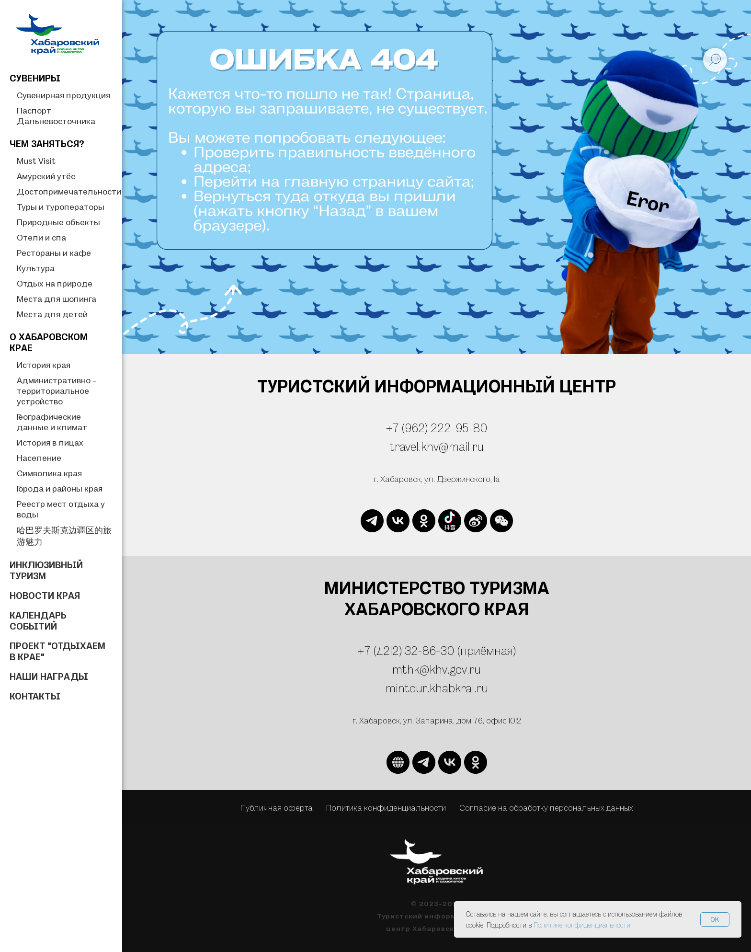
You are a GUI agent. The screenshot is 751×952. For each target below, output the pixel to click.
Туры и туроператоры (60, 207)
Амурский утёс (46, 176)
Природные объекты (58, 222)
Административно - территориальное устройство (56, 390)
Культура (36, 268)
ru (482, 687)
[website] (449, 520)
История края (43, 365)
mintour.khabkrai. (431, 687)
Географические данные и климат (52, 422)
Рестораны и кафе (54, 253)
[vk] (398, 520)
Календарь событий (38, 620)
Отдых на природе (54, 283)
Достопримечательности (69, 191)
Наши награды (49, 676)
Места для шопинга (56, 299)
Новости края (45, 595)
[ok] (423, 520)
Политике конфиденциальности (582, 924)
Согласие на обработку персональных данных (546, 808)
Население (39, 458)
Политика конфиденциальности (386, 808)
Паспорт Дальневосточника (56, 115)
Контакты (35, 696)
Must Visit (36, 161)
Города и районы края (59, 488)
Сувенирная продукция (63, 95)
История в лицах (50, 442)
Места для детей (52, 314)
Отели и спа (41, 237)
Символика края (49, 473)
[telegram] (372, 520)
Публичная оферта (276, 808)
